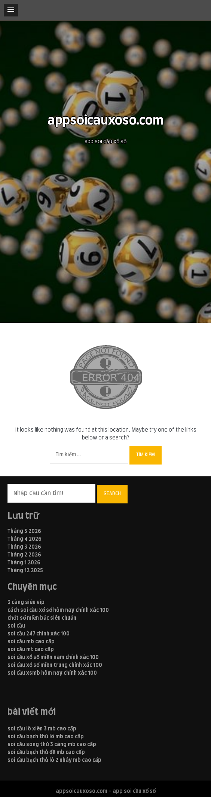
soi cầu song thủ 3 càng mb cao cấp (51, 744)
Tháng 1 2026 (23, 562)
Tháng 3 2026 (24, 547)
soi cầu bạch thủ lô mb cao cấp (45, 736)
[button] (11, 10)
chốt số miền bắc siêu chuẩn (41, 618)
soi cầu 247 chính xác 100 (38, 634)
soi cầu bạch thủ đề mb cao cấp (46, 752)
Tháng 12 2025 (25, 570)
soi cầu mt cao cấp (30, 649)
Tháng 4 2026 (24, 539)
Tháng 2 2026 (24, 555)
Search (112, 493)
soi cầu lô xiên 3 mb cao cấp (41, 729)
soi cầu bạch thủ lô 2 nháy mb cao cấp (54, 760)
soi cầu (16, 626)
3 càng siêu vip (26, 602)
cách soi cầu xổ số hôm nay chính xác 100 (58, 610)
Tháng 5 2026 (24, 531)
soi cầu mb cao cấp (31, 641)
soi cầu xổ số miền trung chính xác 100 (54, 665)
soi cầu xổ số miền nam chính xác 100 (53, 657)
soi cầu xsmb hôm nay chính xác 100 (52, 673)
